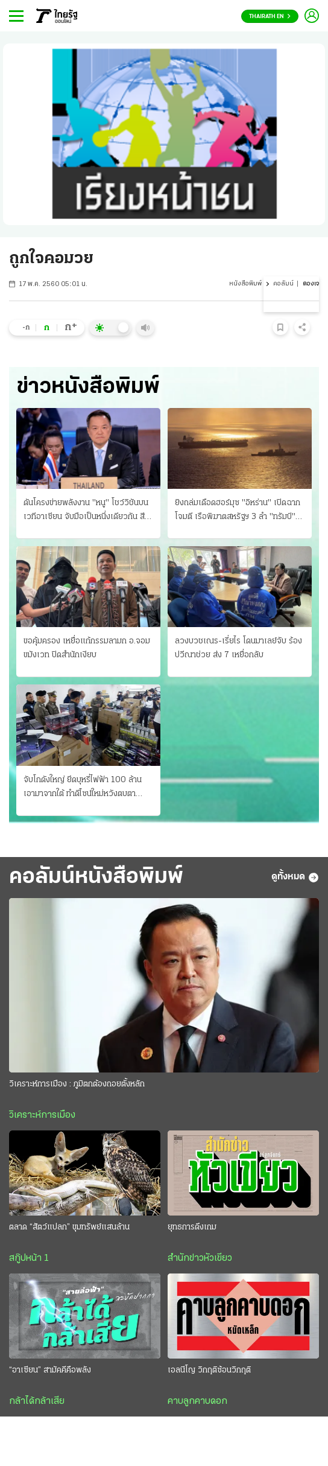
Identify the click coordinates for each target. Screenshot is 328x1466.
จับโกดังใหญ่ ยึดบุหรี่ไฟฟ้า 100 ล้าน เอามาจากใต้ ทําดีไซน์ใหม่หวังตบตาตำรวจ (83, 788)
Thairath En (270, 16)
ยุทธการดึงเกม (192, 1227)
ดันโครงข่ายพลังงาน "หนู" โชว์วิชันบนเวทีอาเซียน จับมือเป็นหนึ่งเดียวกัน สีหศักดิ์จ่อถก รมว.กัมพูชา (87, 511)
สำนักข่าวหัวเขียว (200, 1258)
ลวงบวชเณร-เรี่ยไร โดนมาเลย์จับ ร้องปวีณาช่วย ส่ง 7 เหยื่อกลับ (238, 648)
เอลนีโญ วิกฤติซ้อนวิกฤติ (209, 1370)
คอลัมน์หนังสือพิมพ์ (96, 877)
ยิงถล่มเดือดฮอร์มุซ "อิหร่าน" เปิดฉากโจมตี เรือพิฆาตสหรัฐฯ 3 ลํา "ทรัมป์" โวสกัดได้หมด (237, 511)
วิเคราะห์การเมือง (42, 1115)
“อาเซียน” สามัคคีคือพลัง (50, 1370)
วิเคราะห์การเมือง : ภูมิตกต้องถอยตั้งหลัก (77, 1084)
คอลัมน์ (283, 284)
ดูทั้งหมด (295, 877)
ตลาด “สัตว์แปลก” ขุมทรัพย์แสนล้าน (69, 1227)
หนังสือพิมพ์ (245, 284)
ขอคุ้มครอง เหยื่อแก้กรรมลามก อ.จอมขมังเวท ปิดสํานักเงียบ (87, 648)
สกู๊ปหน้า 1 (29, 1258)
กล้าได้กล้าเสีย (37, 1401)
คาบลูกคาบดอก (197, 1401)
